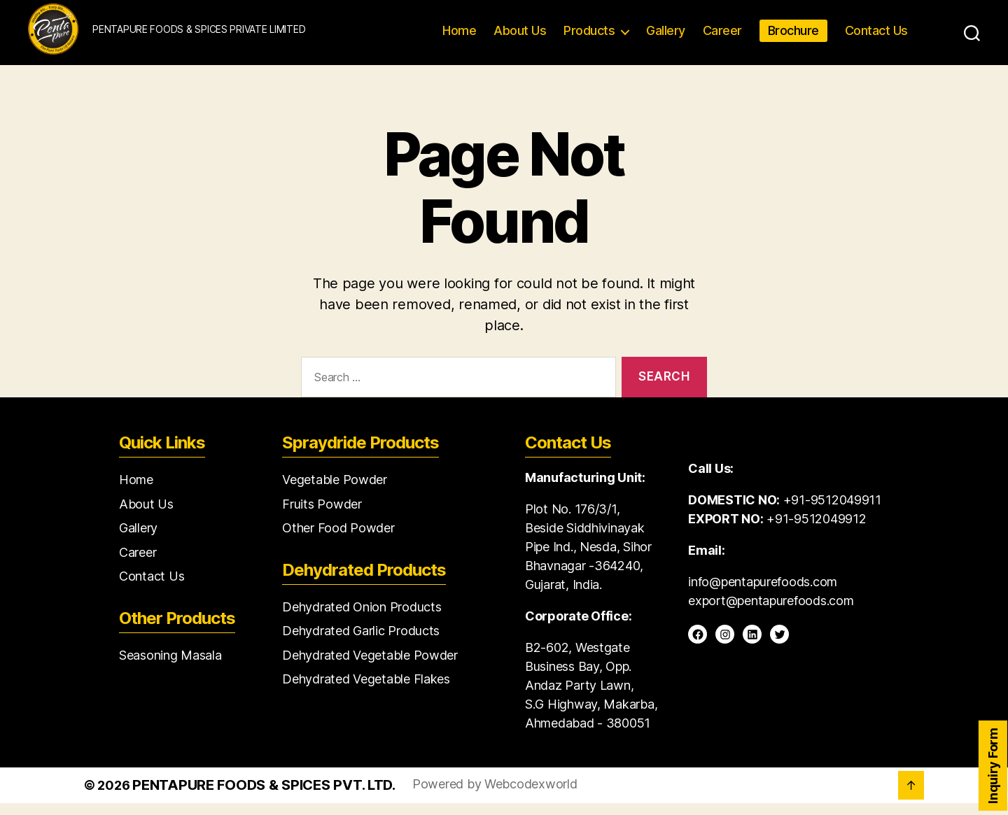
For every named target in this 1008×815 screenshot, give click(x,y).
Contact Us (876, 36)
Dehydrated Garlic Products (361, 642)
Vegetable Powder (334, 491)
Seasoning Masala (170, 666)
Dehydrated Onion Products (361, 618)
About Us (519, 36)
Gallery (665, 36)
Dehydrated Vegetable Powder (370, 666)
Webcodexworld (531, 795)
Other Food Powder (338, 539)
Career (722, 36)
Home (459, 36)
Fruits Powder (322, 515)
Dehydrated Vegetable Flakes (366, 690)
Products (589, 36)
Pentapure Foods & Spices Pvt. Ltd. (264, 796)
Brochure (793, 36)
